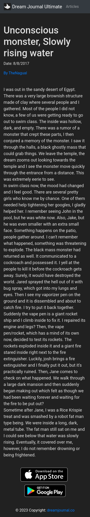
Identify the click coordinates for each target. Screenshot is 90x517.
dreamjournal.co (61, 510)
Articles (72, 6)
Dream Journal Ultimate (33, 6)
